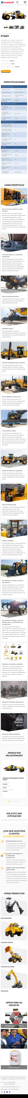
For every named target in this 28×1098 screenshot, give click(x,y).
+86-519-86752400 (9, 1084)
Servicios (14, 1046)
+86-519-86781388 (9, 1082)
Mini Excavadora (6, 918)
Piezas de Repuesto (14, 1067)
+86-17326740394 (13, 1089)
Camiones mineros (7, 942)
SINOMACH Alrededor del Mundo (14, 1026)
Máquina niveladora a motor (13, 778)
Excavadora (4, 991)
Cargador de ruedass (7, 966)
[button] (8, 801)
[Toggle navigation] (25, 2)
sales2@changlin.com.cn (12, 1087)
